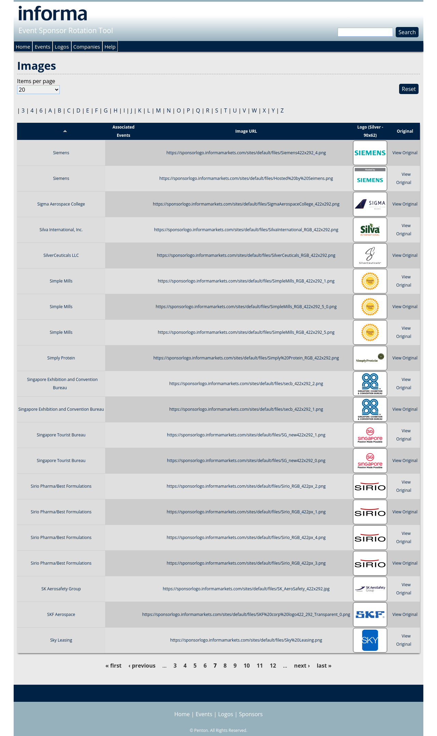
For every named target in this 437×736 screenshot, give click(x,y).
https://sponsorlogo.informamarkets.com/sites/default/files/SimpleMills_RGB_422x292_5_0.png (246, 307)
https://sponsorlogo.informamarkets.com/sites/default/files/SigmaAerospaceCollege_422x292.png (246, 204)
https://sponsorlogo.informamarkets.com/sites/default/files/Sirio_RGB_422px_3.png (246, 563)
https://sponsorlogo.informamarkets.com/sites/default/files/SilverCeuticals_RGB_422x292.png (246, 255)
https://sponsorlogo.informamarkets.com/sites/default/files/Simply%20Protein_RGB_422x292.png (246, 358)
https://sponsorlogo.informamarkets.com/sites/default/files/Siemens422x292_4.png (246, 153)
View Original (404, 153)
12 (273, 665)
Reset (409, 89)
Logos (62, 46)
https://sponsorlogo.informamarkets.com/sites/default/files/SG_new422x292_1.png (246, 435)
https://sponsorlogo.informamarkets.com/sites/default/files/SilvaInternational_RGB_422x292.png (246, 230)
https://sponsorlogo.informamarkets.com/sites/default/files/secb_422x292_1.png (246, 409)
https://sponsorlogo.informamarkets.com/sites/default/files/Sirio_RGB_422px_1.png (246, 512)
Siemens (61, 153)
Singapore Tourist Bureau (61, 435)
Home (23, 46)
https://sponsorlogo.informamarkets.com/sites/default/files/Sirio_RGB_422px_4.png (246, 537)
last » (324, 665)
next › (302, 665)
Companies (86, 46)
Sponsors (251, 714)
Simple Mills (61, 281)
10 (246, 665)
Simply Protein (61, 358)
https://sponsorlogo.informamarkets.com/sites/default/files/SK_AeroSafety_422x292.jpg (246, 589)
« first (113, 665)
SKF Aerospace (61, 614)
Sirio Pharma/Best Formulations (61, 486)
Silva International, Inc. (61, 230)
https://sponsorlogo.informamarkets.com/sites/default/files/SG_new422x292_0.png (246, 460)
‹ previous (141, 665)
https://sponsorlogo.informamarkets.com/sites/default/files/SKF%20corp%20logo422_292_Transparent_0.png (246, 614)
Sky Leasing (61, 640)
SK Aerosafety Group (61, 589)
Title (61, 131)
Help (109, 46)
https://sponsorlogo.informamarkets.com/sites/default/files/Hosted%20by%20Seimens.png (246, 178)
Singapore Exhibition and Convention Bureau (61, 409)
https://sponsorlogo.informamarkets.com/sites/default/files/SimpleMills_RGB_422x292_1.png (246, 281)
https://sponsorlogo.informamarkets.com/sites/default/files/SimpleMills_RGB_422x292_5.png (246, 332)
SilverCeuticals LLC (61, 255)
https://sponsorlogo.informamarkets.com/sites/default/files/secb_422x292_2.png (246, 383)
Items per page (36, 81)
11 (260, 665)
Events (42, 46)
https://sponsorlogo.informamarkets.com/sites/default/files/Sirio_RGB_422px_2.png (246, 486)
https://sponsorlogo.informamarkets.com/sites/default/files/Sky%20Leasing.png (246, 640)
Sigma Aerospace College (61, 204)
